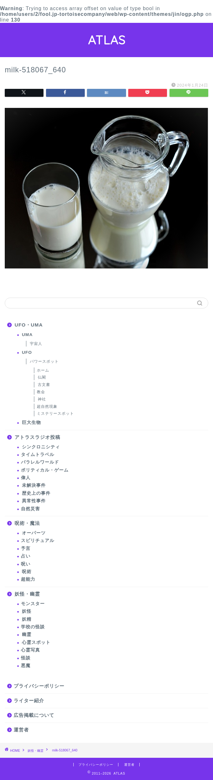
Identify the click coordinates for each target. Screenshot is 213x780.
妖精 (26, 619)
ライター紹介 (29, 700)
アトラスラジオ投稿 (37, 437)
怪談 (25, 658)
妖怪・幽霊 (27, 594)
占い (25, 556)
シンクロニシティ (41, 447)
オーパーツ (34, 533)
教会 (41, 392)
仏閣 (42, 377)
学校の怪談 (33, 627)
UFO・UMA (29, 324)
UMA (27, 334)
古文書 (44, 384)
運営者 (21, 729)
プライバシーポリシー (39, 686)
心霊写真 (30, 650)
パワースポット (44, 361)
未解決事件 (34, 485)
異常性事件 (34, 501)
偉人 (25, 477)
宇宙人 (36, 343)
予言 (25, 548)
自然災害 (30, 508)
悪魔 (25, 665)
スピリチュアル (37, 540)
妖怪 (26, 611)
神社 (42, 399)
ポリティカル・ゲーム (45, 470)
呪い (25, 564)
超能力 (28, 579)
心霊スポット (36, 642)
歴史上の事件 (36, 493)
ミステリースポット (55, 413)
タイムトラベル (37, 454)
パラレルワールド (40, 462)
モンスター (33, 603)
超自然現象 (47, 406)
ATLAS (106, 40)
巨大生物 (31, 422)
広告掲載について (34, 715)
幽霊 (26, 634)
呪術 (26, 571)
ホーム (43, 370)
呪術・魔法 (27, 523)
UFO (27, 352)
